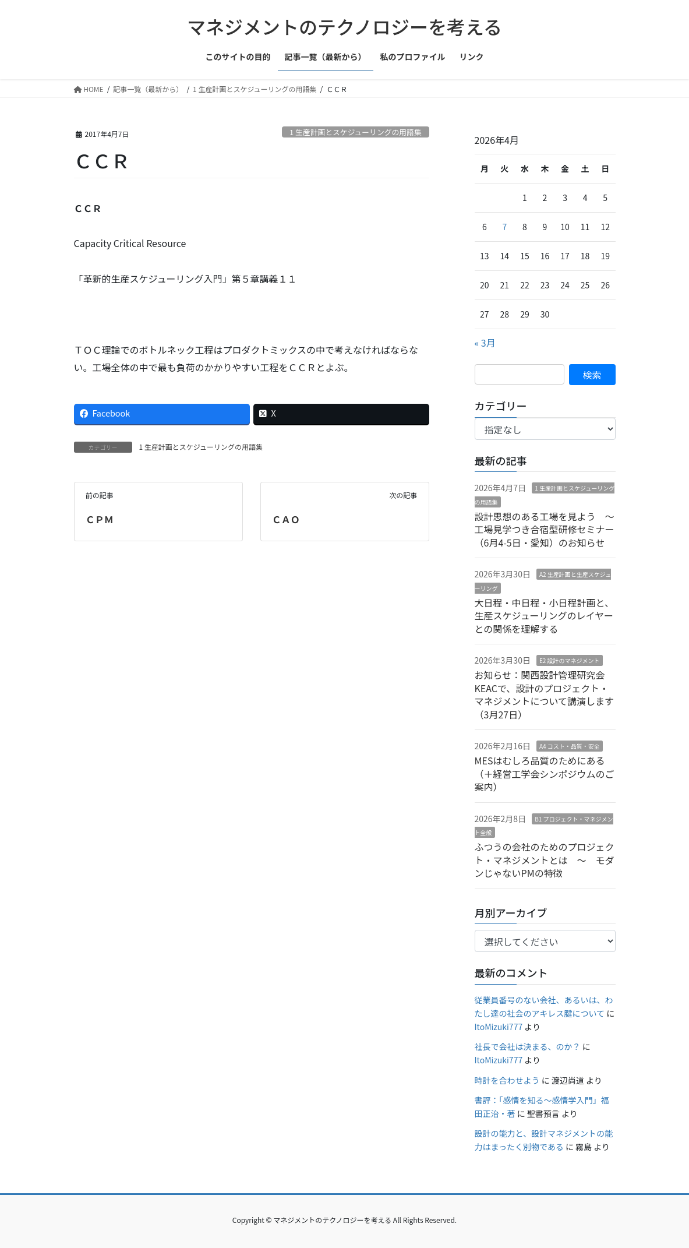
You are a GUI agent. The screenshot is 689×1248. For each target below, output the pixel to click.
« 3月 (485, 343)
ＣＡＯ (286, 519)
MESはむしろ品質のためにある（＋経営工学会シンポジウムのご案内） (544, 773)
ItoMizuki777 (499, 1026)
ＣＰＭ (100, 519)
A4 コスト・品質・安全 (569, 746)
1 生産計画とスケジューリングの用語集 (355, 132)
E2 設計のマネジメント (569, 660)
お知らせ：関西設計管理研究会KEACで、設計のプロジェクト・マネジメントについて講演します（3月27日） (544, 694)
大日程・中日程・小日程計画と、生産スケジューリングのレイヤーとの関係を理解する (544, 615)
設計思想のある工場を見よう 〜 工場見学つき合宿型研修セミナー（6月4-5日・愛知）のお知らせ (549, 529)
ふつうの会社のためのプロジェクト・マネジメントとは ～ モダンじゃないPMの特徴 (544, 860)
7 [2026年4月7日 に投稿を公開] (504, 226)
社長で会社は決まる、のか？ (528, 1046)
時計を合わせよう (507, 1080)
